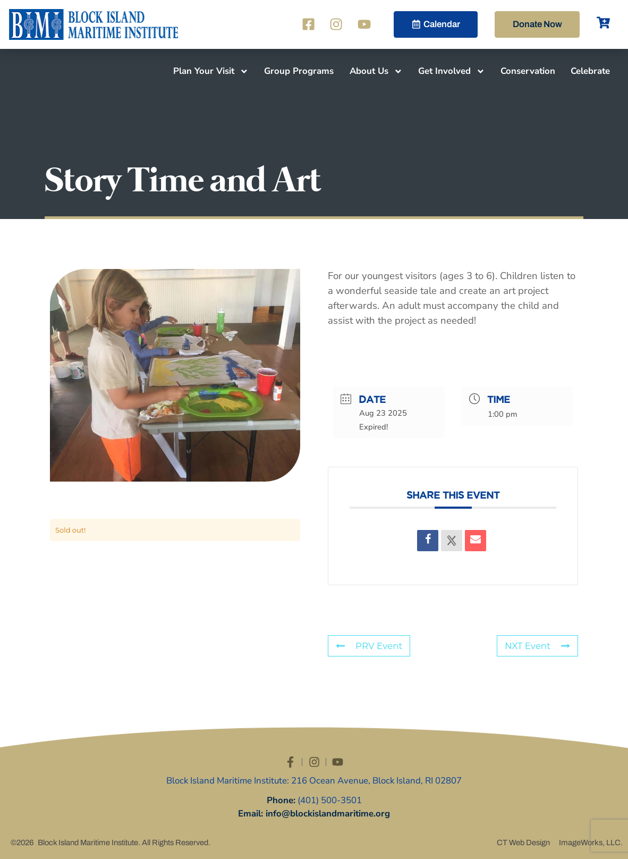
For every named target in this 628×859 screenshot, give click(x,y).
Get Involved (451, 71)
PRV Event (369, 646)
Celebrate (590, 71)
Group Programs (299, 71)
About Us (376, 71)
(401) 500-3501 (330, 800)
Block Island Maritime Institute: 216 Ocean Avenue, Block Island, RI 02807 (314, 780)
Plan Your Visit (211, 71)
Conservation (527, 71)
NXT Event (537, 646)
